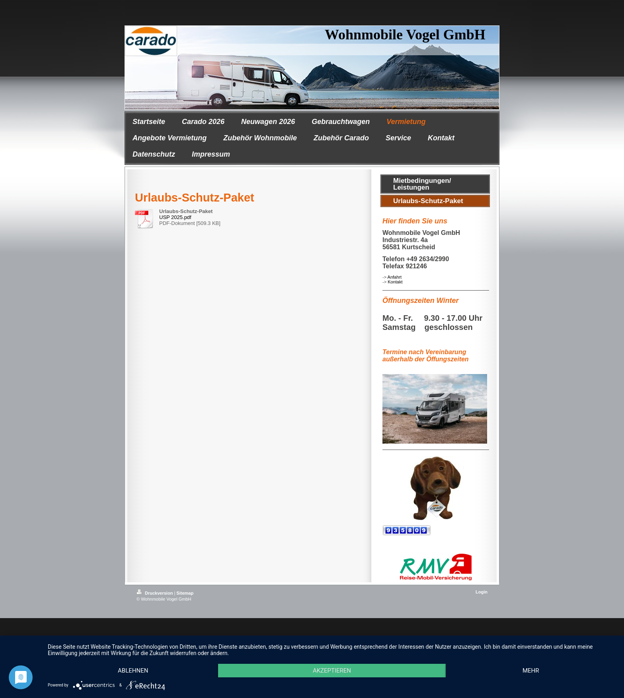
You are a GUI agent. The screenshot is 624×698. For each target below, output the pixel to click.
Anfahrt (395, 277)
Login (482, 591)
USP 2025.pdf (175, 217)
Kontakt (395, 281)
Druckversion (155, 593)
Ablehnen (133, 670)
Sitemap (184, 593)
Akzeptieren (332, 670)
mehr (531, 670)
